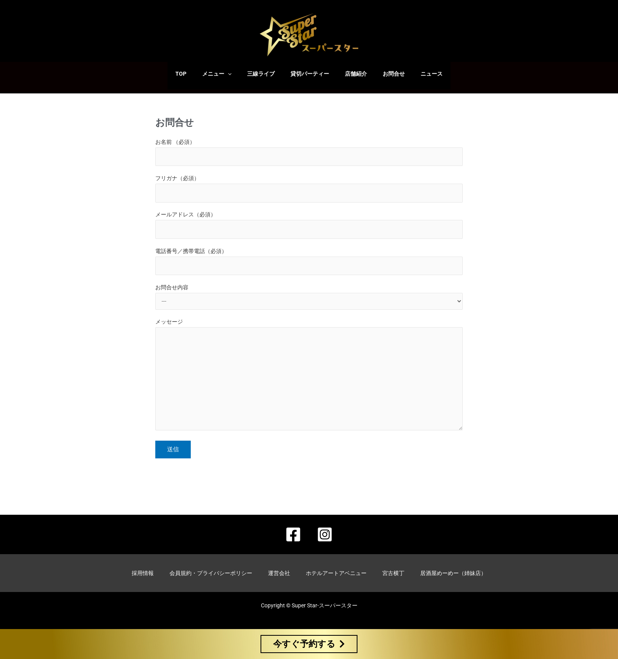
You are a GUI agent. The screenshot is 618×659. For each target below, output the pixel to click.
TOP (195, 74)
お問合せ (384, 74)
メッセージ (309, 381)
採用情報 (143, 575)
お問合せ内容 (309, 300)
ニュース (417, 74)
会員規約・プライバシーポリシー (210, 575)
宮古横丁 (393, 575)
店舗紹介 (351, 74)
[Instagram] (325, 537)
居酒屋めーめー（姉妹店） (453, 575)
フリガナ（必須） (309, 190)
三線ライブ (265, 74)
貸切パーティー (309, 74)
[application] (237, 73)
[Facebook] (293, 537)
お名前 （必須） (309, 153)
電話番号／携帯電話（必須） (309, 264)
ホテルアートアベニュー (336, 575)
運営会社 (279, 575)
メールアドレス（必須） (309, 227)
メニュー (226, 73)
